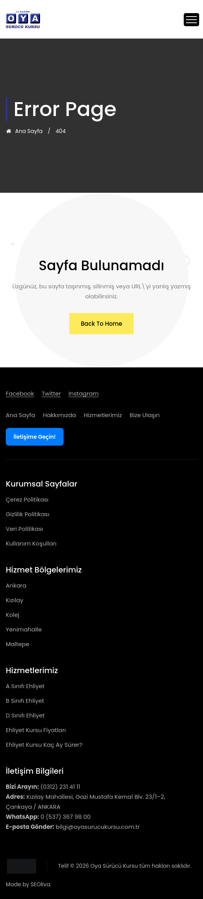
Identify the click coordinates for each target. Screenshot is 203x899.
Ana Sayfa (24, 131)
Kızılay (14, 600)
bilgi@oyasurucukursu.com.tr (98, 827)
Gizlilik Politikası (27, 514)
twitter (51, 393)
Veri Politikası (24, 529)
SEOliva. (40, 884)
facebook (20, 393)
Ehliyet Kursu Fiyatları (36, 730)
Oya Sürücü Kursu (114, 866)
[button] (101, 323)
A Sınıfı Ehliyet (25, 686)
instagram (84, 393)
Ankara (16, 585)
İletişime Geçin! (34, 437)
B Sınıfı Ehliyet (25, 701)
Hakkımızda (59, 415)
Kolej (12, 615)
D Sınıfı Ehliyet (25, 715)
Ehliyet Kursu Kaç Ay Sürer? (44, 745)
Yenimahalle (24, 629)
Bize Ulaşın (145, 415)
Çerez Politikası (27, 499)
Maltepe (17, 644)
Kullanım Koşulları (31, 543)
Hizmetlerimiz (103, 415)
